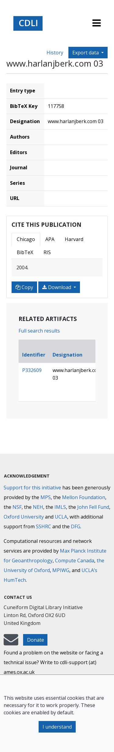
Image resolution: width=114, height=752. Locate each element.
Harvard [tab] (74, 239)
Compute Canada (74, 560)
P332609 (32, 370)
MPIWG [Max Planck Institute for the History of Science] (60, 570)
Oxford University (24, 516)
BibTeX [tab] (25, 252)
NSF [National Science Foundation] (17, 507)
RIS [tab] (47, 252)
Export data (86, 52)
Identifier (33, 354)
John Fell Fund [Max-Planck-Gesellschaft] (93, 507)
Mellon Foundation (83, 497)
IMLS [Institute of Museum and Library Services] (60, 507)
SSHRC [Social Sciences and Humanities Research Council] (43, 526)
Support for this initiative (32, 487)
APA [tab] (49, 239)
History (55, 52)
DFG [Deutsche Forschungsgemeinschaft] (75, 526)
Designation (67, 354)
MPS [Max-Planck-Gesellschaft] (45, 497)
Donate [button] (35, 639)
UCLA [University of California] (61, 516)
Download (57, 287)
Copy (24, 287)
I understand (57, 726)
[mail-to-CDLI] (11, 642)
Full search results (39, 330)
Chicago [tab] (26, 239)
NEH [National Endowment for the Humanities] (38, 507)
